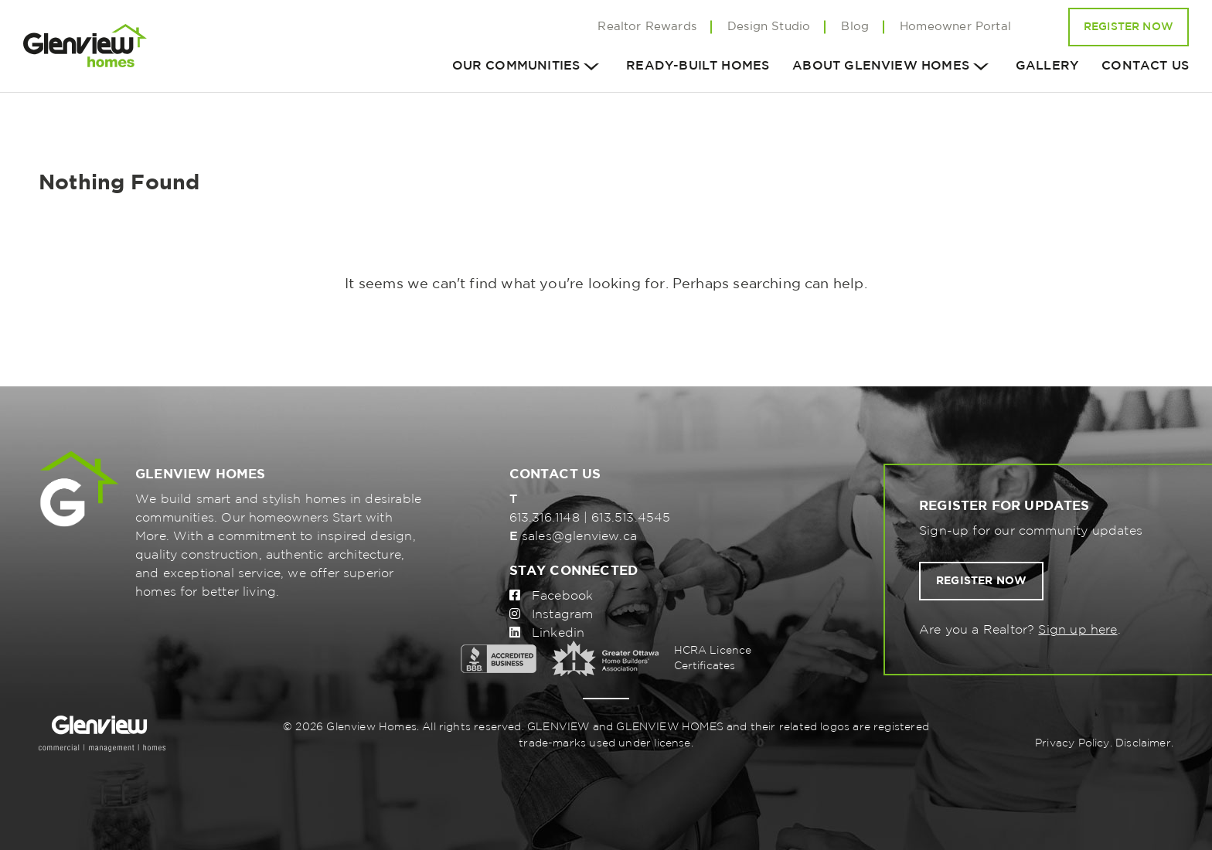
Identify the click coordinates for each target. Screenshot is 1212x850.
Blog (855, 27)
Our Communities (516, 66)
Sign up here (1077, 630)
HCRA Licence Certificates (713, 658)
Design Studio (768, 27)
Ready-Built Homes (697, 66)
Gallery (1047, 66)
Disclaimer (1143, 743)
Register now (981, 581)
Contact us (1145, 66)
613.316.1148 (544, 518)
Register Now (1128, 27)
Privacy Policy (1072, 743)
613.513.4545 (630, 518)
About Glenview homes (880, 66)
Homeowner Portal (955, 27)
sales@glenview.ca (579, 536)
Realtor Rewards (646, 27)
